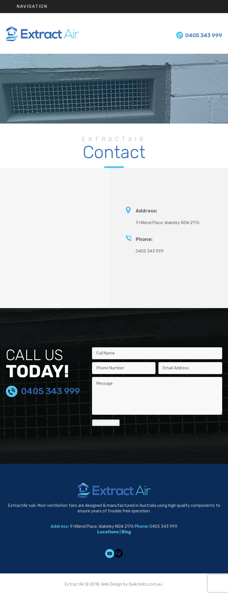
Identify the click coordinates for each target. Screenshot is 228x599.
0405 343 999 (203, 35)
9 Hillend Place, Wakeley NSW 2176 (167, 222)
